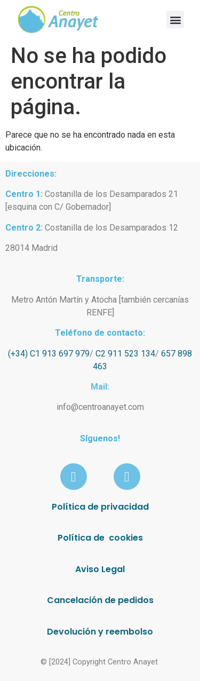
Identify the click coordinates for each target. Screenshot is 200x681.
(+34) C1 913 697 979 (49, 354)
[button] (175, 19)
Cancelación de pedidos (100, 600)
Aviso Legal (100, 569)
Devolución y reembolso (100, 631)
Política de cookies (100, 538)
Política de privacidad (100, 507)
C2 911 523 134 (125, 354)
